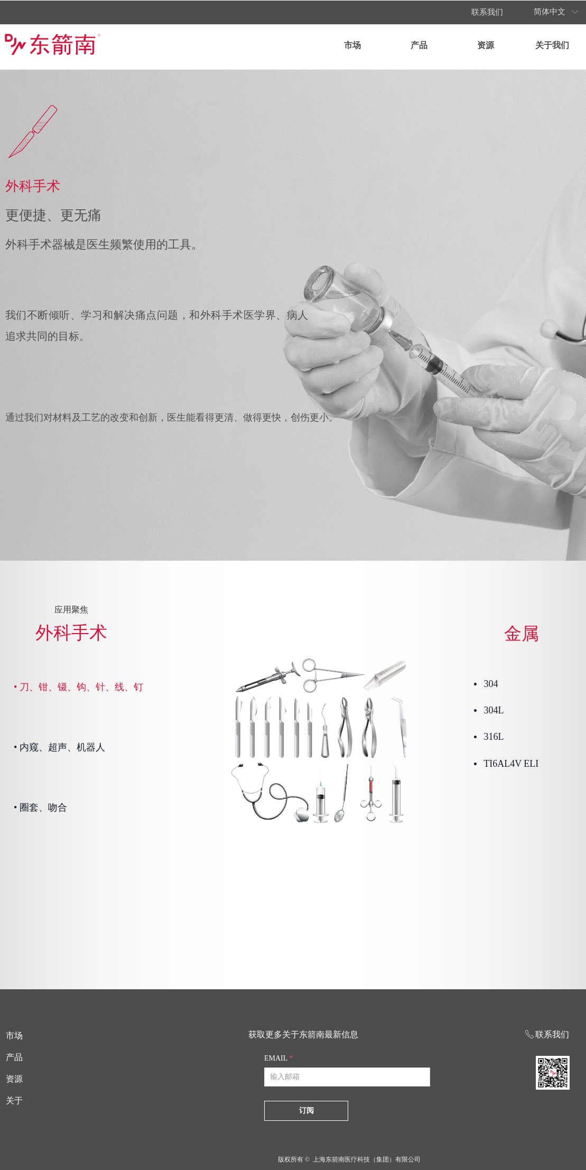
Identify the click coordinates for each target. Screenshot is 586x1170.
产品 (419, 45)
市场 (352, 45)
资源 (485, 45)
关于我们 (552, 45)
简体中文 (549, 11)
